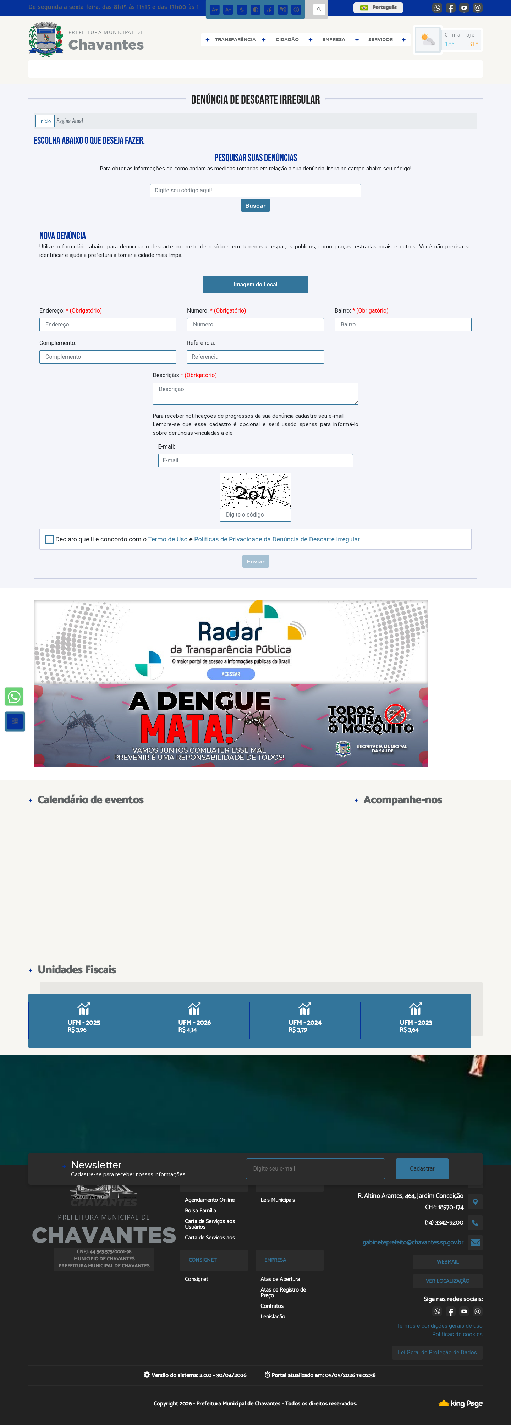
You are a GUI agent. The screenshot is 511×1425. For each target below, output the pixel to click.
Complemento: (57, 343)
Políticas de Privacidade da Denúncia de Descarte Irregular (277, 539)
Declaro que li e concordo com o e (207, 539)
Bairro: (362, 310)
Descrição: (185, 375)
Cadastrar (422, 1168)
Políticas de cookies (457, 1334)
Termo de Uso (167, 539)
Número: (216, 310)
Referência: (201, 343)
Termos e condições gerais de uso (439, 1325)
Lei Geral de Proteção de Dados (437, 1352)
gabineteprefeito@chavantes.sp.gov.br (413, 1242)
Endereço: (70, 310)
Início (45, 121)
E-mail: (166, 446)
